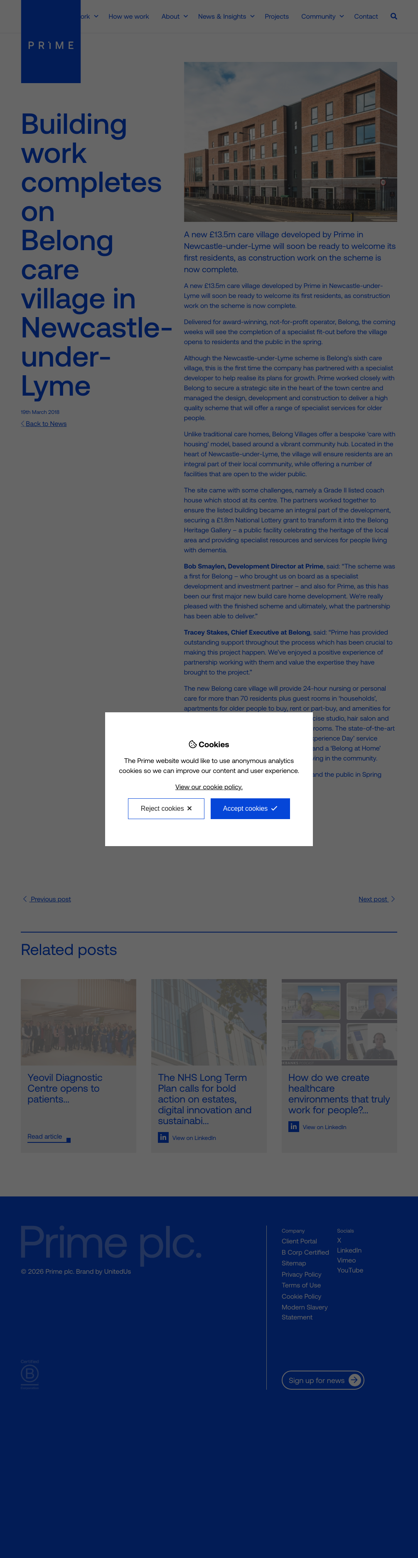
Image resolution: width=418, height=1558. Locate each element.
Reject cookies (162, 808)
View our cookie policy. (209, 787)
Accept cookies (245, 808)
